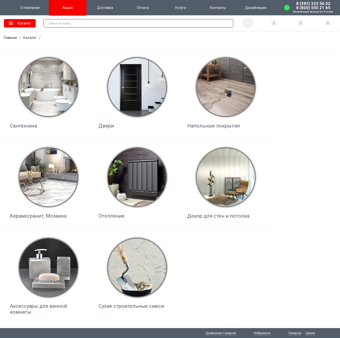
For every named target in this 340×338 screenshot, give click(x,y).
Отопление (289, 107)
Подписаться (261, 241)
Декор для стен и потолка (30, 188)
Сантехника (23, 107)
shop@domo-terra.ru (20, 272)
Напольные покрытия (169, 107)
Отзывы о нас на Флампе (316, 238)
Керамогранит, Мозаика (226, 110)
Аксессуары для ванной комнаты (96, 188)
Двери (84, 107)
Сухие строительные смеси (167, 188)
